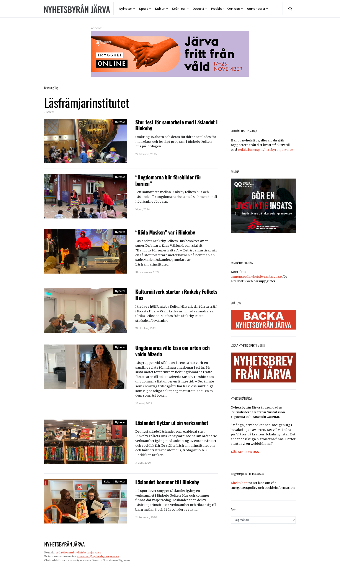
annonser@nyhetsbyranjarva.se (256, 277)
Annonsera (256, 8)
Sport (143, 8)
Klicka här (239, 483)
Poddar (217, 8)
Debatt (198, 8)
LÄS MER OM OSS (245, 452)
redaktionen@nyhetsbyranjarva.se (265, 150)
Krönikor (179, 8)
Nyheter (125, 8)
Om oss (233, 8)
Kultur (160, 8)
